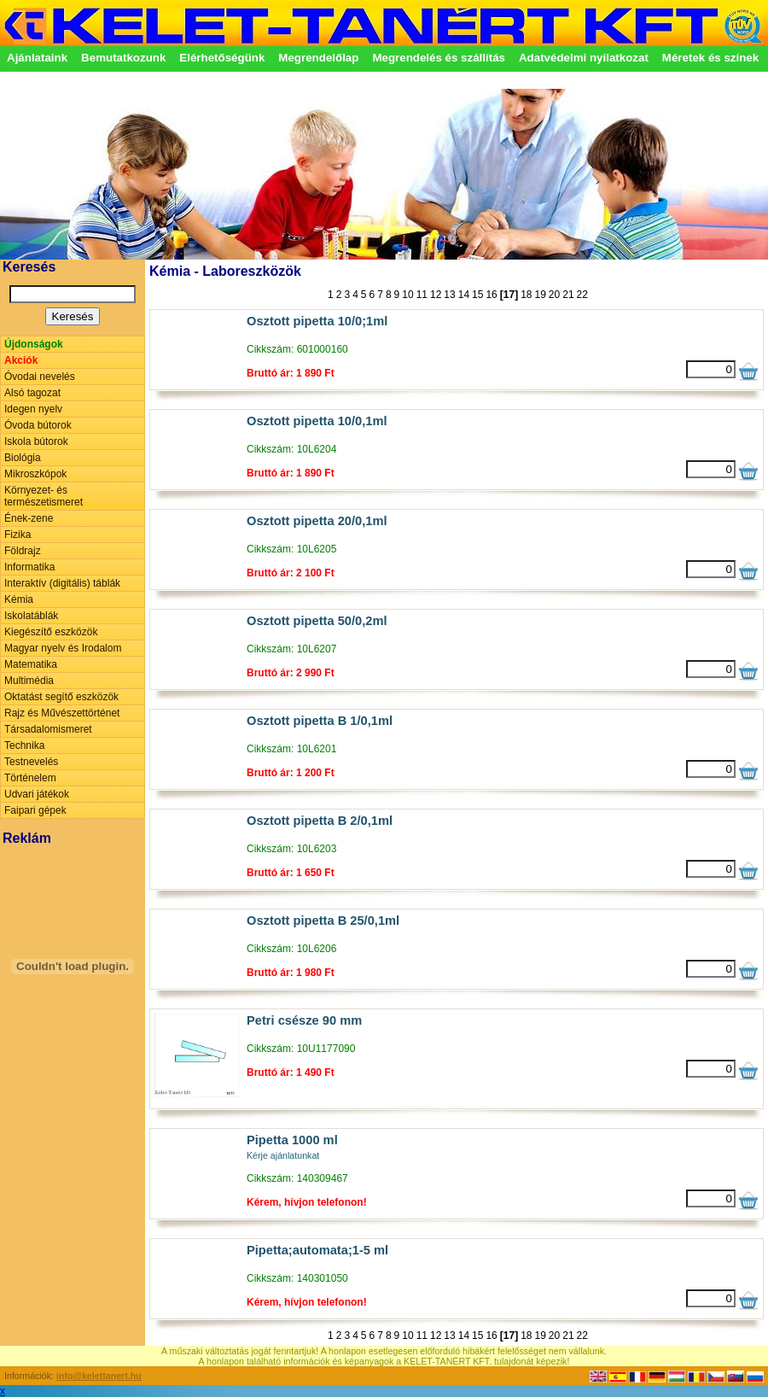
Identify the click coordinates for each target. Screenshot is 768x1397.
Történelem (30, 778)
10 (407, 295)
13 (449, 295)
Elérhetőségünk (222, 57)
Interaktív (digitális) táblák (62, 583)
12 (435, 295)
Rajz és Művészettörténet (61, 713)
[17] (509, 295)
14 (463, 295)
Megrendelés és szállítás (438, 57)
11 (422, 295)
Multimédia (29, 681)
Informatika (29, 567)
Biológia (22, 458)
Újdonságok (33, 344)
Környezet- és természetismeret (43, 496)
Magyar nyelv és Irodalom (62, 648)
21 (567, 295)
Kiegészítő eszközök (50, 632)
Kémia (18, 599)
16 (491, 295)
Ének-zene (28, 518)
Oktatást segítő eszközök (61, 697)
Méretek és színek (710, 57)
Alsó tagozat (32, 393)
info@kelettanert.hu (99, 1376)
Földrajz (22, 551)
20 (554, 295)
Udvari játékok (36, 794)
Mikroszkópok (35, 474)
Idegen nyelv (33, 409)
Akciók (21, 360)
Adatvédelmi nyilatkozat (584, 57)
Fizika (17, 535)
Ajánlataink (37, 57)
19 (539, 295)
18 (526, 295)
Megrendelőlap (318, 57)
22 (582, 295)
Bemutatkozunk (123, 57)
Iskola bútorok (36, 441)
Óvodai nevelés (39, 377)
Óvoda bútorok (38, 425)
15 (477, 295)
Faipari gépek (35, 810)
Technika (24, 745)
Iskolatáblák (31, 616)
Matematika (30, 664)
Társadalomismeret (48, 729)
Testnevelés (31, 762)
